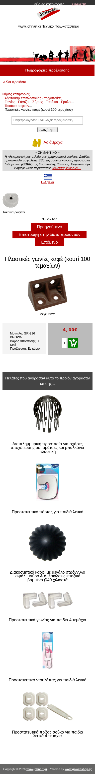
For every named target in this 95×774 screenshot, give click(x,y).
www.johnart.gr (36, 769)
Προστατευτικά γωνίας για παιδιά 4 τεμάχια (47, 620)
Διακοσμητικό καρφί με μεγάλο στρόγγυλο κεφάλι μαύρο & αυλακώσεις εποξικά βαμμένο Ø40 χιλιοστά (47, 576)
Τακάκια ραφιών (16, 106)
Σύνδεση (79, 4)
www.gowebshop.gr (78, 769)
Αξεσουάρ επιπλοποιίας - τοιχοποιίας (33, 98)
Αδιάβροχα (47, 142)
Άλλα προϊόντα (14, 82)
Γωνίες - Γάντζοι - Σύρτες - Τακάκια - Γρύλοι (38, 102)
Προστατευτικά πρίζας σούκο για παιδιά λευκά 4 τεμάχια (47, 734)
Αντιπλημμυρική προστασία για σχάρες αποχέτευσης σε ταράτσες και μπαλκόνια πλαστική (47, 447)
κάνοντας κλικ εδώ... (66, 168)
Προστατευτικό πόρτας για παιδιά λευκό (47, 512)
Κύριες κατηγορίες (49, 4)
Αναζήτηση (47, 130)
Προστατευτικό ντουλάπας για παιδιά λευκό (48, 680)
